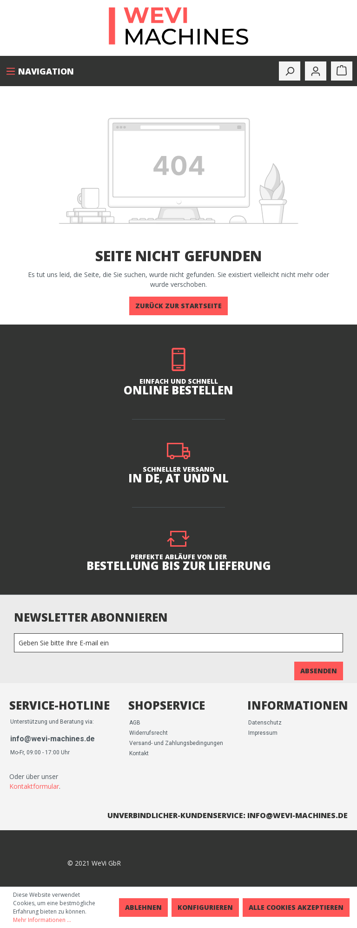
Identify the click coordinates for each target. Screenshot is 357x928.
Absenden (318, 670)
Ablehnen (143, 907)
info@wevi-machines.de (52, 738)
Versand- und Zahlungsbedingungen (176, 743)
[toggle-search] (289, 71)
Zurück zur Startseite (178, 305)
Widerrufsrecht (148, 733)
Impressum (263, 733)
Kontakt (139, 753)
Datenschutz (265, 722)
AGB (134, 722)
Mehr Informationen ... (42, 920)
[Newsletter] (178, 642)
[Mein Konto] (315, 71)
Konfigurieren (205, 907)
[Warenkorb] (341, 71)
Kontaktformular (34, 786)
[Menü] (39, 71)
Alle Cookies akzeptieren (296, 907)
